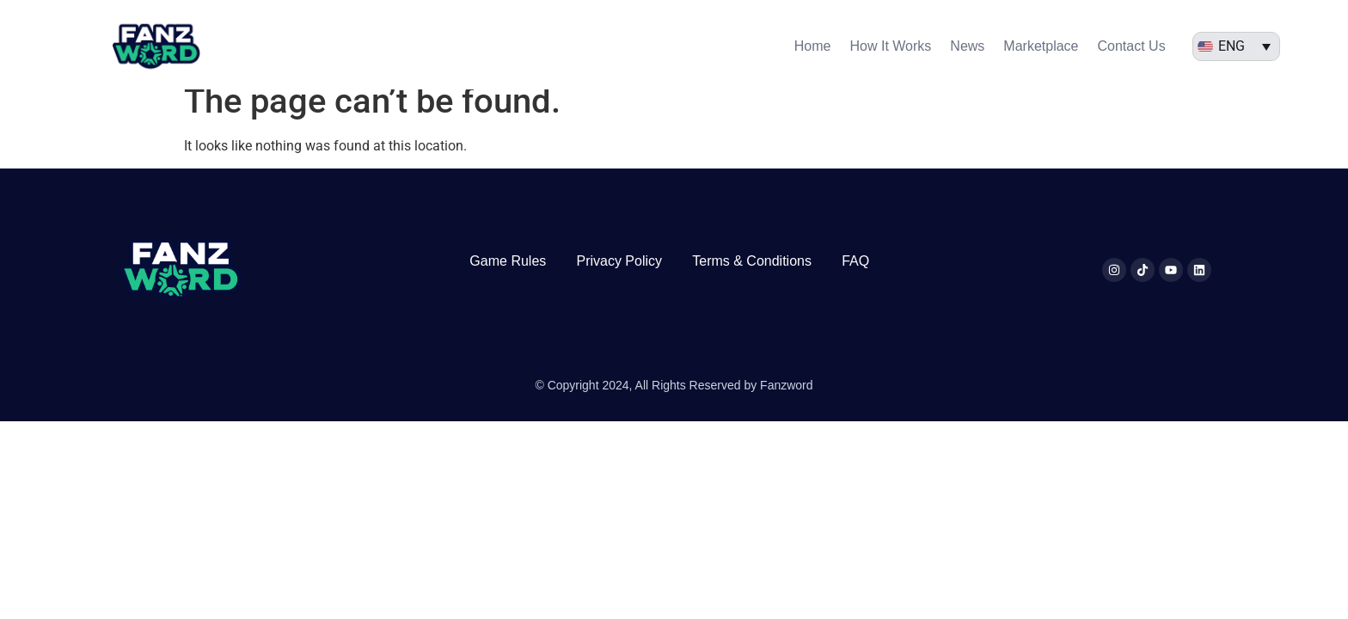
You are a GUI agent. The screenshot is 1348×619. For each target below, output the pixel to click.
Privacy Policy (619, 276)
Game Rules (507, 276)
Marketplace (1040, 46)
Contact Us (1132, 46)
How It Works (891, 46)
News (967, 46)
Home (812, 46)
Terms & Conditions (752, 276)
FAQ (855, 276)
